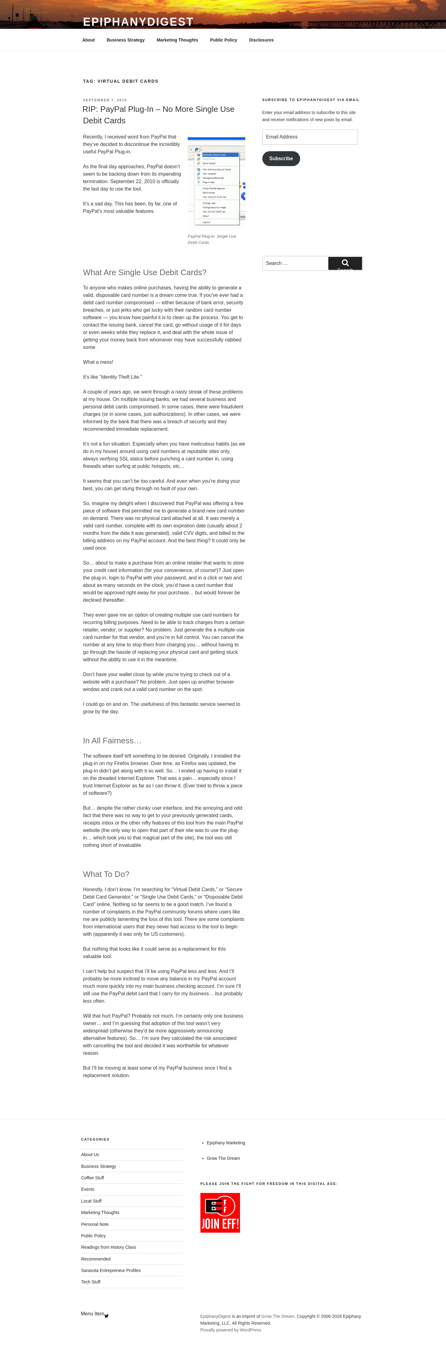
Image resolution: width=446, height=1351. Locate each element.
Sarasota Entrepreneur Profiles (111, 1270)
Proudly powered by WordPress (230, 1329)
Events (87, 1189)
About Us (90, 1154)
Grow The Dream (223, 1158)
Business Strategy (126, 39)
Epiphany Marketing (226, 1142)
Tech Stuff (90, 1281)
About (88, 39)
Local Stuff (91, 1201)
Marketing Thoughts (177, 39)
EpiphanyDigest (138, 21)
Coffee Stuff (92, 1177)
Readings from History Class (108, 1247)
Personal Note (95, 1224)
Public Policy (223, 39)
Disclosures (261, 39)
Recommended (96, 1258)
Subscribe (281, 158)
